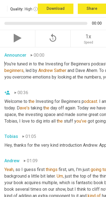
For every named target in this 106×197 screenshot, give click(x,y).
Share (92, 8)
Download (56, 8)
